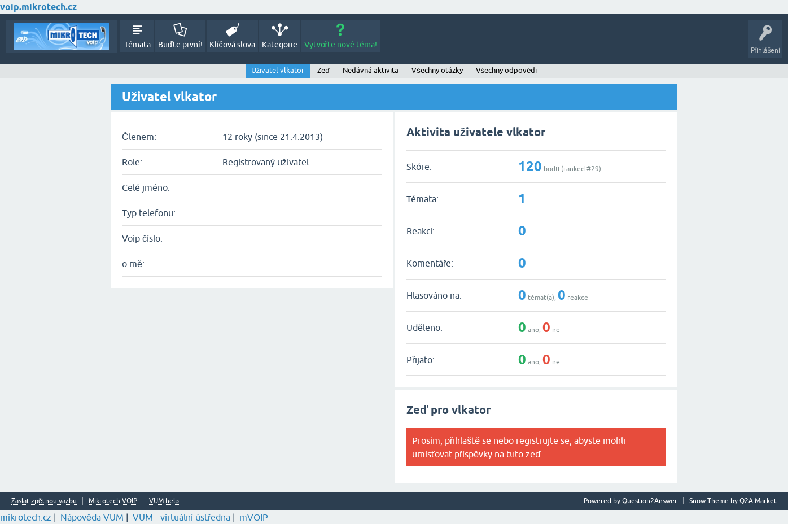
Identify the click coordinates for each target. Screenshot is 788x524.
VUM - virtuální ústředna (181, 517)
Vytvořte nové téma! (341, 44)
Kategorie (279, 44)
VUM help (164, 501)
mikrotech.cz (25, 517)
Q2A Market (758, 501)
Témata (137, 44)
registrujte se (543, 440)
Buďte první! (180, 44)
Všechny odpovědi (506, 70)
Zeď (323, 70)
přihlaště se (468, 440)
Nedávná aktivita (371, 70)
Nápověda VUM (92, 517)
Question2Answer (649, 501)
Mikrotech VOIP (113, 501)
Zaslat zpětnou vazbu (44, 501)
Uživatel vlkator (278, 70)
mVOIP (253, 517)
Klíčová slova (232, 44)
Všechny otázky (437, 70)
